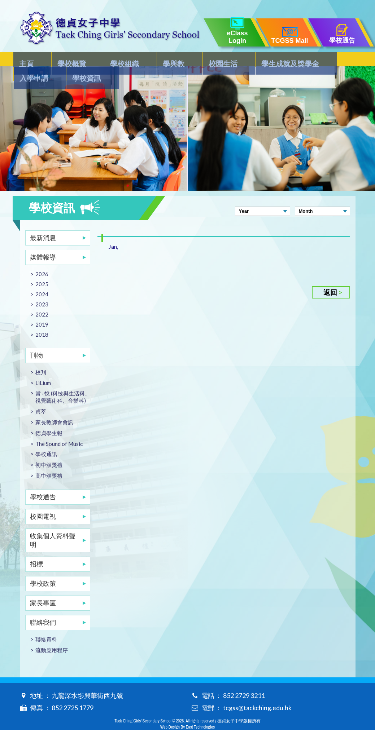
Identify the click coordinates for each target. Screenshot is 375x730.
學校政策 (43, 569)
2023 (41, 290)
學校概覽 (62, 60)
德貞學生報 (48, 418)
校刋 (40, 357)
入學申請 (294, 60)
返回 (330, 278)
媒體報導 (43, 243)
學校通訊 (46, 439)
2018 (41, 320)
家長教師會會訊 (54, 407)
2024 (41, 279)
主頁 (27, 60)
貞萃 (40, 397)
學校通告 (43, 482)
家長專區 (43, 588)
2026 (41, 259)
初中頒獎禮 (48, 450)
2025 (41, 269)
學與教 (143, 60)
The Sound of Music (59, 429)
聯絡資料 (46, 624)
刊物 (36, 341)
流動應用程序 (51, 635)
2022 (41, 300)
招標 (36, 549)
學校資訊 (337, 60)
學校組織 (104, 60)
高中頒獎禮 (48, 461)
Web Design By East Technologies (187, 713)
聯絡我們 (43, 608)
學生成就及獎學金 (238, 60)
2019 (41, 310)
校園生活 (181, 60)
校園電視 (43, 502)
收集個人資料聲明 (52, 525)
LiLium (43, 368)
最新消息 (43, 223)
